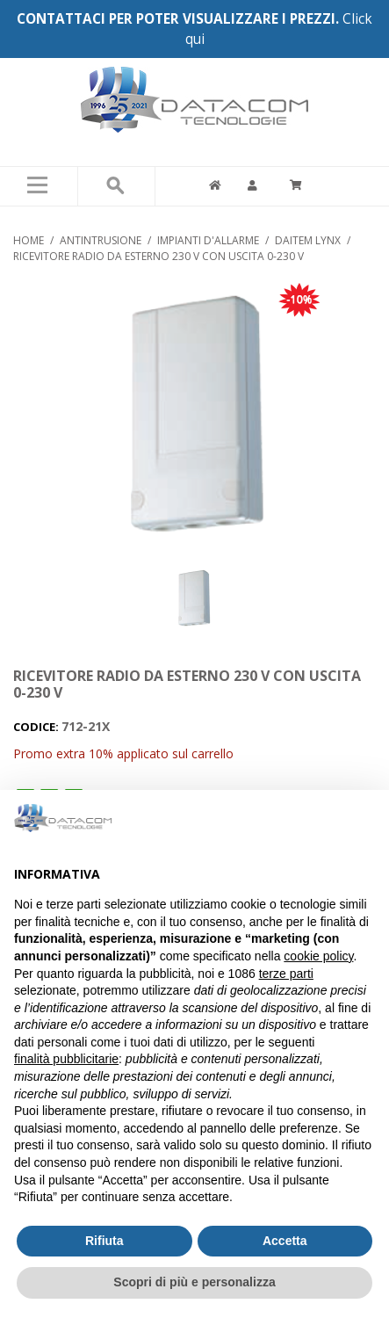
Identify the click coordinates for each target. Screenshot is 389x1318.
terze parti (286, 974)
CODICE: (37, 727)
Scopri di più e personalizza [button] (194, 1282)
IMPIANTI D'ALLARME (208, 240)
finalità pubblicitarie (66, 1059)
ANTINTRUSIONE (100, 240)
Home (28, 240)
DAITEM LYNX (308, 240)
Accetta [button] (285, 1241)
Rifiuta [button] (104, 1241)
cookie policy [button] (318, 956)
